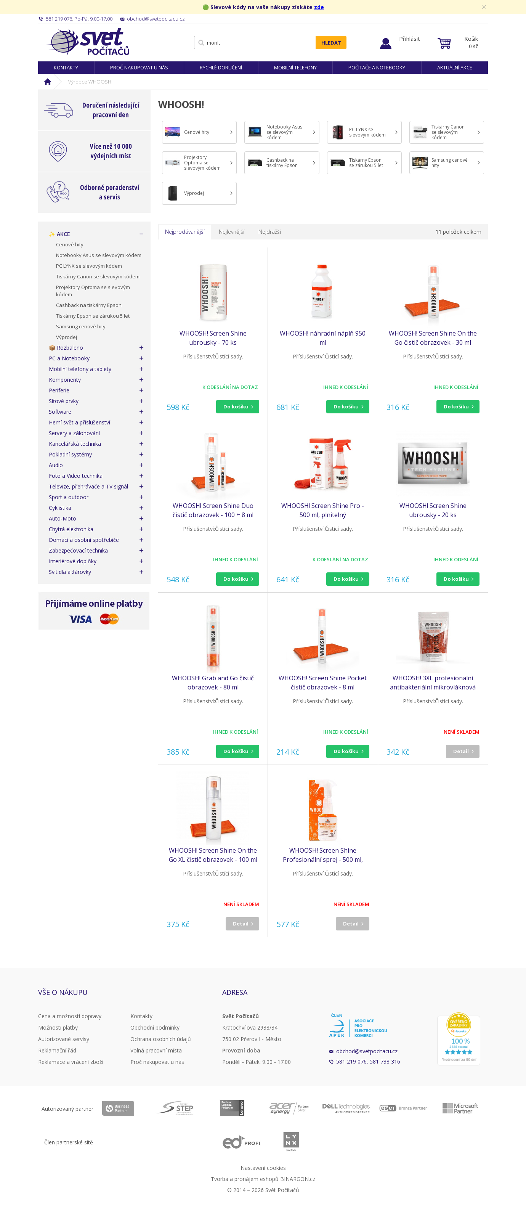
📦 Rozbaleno (66, 347)
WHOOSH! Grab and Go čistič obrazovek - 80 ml (213, 682)
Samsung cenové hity (81, 326)
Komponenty (65, 379)
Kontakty (66, 67)
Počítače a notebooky (376, 67)
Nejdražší (269, 231)
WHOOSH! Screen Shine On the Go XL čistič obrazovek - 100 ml (213, 855)
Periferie (59, 390)
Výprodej (66, 337)
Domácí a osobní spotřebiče (84, 539)
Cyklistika (60, 507)
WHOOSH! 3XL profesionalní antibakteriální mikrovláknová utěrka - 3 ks (433, 683)
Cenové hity (69, 244)
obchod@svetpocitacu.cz (367, 1051)
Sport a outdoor (68, 497)
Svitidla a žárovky (70, 571)
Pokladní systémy (70, 454)
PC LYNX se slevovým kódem (89, 265)
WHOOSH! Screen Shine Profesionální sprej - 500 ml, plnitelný (323, 855)
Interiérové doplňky (72, 561)
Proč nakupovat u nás (139, 67)
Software (60, 411)
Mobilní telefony (295, 67)
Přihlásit (409, 38)
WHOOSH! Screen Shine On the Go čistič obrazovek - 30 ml (433, 338)
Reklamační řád (57, 1050)
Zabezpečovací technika (78, 550)
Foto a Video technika (76, 475)
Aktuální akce (454, 67)
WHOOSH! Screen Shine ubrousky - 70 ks (213, 338)
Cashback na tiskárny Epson (89, 305)
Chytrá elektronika (71, 529)
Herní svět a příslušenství (79, 422)
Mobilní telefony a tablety (80, 369)
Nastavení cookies (263, 1167)
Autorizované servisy (63, 1039)
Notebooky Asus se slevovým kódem (98, 255)
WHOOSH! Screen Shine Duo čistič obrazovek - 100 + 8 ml (213, 510)
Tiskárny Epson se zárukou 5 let (93, 315)
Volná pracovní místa (156, 1050)
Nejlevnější (231, 231)
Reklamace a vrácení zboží (70, 1061)
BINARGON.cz (297, 1179)
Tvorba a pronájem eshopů (245, 1179)
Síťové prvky (64, 401)
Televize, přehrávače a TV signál (88, 486)
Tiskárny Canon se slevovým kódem (98, 276)
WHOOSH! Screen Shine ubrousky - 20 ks (433, 510)
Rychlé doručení (221, 67)
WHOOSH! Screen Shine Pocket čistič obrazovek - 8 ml (323, 682)
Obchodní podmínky (155, 1027)
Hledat (331, 42)
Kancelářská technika (75, 443)
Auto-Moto (62, 518)
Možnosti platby (58, 1027)
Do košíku (236, 406)
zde (319, 7)
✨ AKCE (59, 234)
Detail (461, 751)
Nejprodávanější (185, 231)
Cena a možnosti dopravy (69, 1016)
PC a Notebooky (69, 358)
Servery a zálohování (74, 433)
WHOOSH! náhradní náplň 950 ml (323, 338)
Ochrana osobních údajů (160, 1039)
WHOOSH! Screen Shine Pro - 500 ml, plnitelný (322, 510)
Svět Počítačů (87, 42)
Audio (56, 465)
